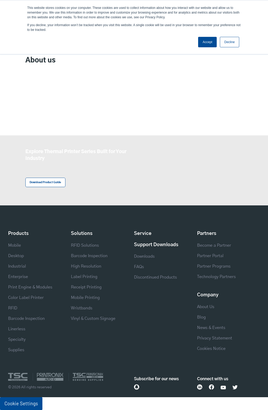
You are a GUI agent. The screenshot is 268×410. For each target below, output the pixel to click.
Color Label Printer (26, 298)
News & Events (211, 328)
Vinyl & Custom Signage (93, 318)
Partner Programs (214, 266)
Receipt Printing (86, 287)
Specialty (17, 339)
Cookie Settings (21, 403)
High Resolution (86, 266)
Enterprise (18, 277)
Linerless (16, 329)
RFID (12, 308)
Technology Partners (216, 277)
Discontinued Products (155, 277)
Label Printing (84, 277)
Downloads (144, 256)
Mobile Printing (85, 298)
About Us (205, 307)
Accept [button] (207, 42)
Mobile (14, 245)
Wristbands (81, 308)
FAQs (139, 267)
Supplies (16, 350)
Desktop (16, 256)
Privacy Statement (214, 338)
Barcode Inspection (26, 318)
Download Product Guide (45, 182)
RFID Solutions (85, 245)
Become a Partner (214, 245)
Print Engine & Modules (30, 287)
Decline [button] (229, 42)
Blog (201, 317)
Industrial (17, 266)
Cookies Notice (211, 349)
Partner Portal (210, 256)
